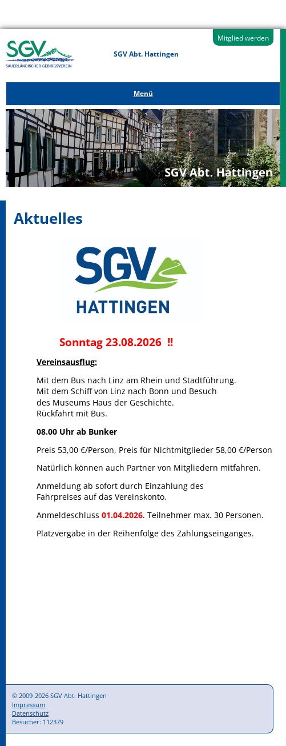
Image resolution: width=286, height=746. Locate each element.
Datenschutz (30, 713)
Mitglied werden (243, 38)
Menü (143, 93)
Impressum (28, 704)
